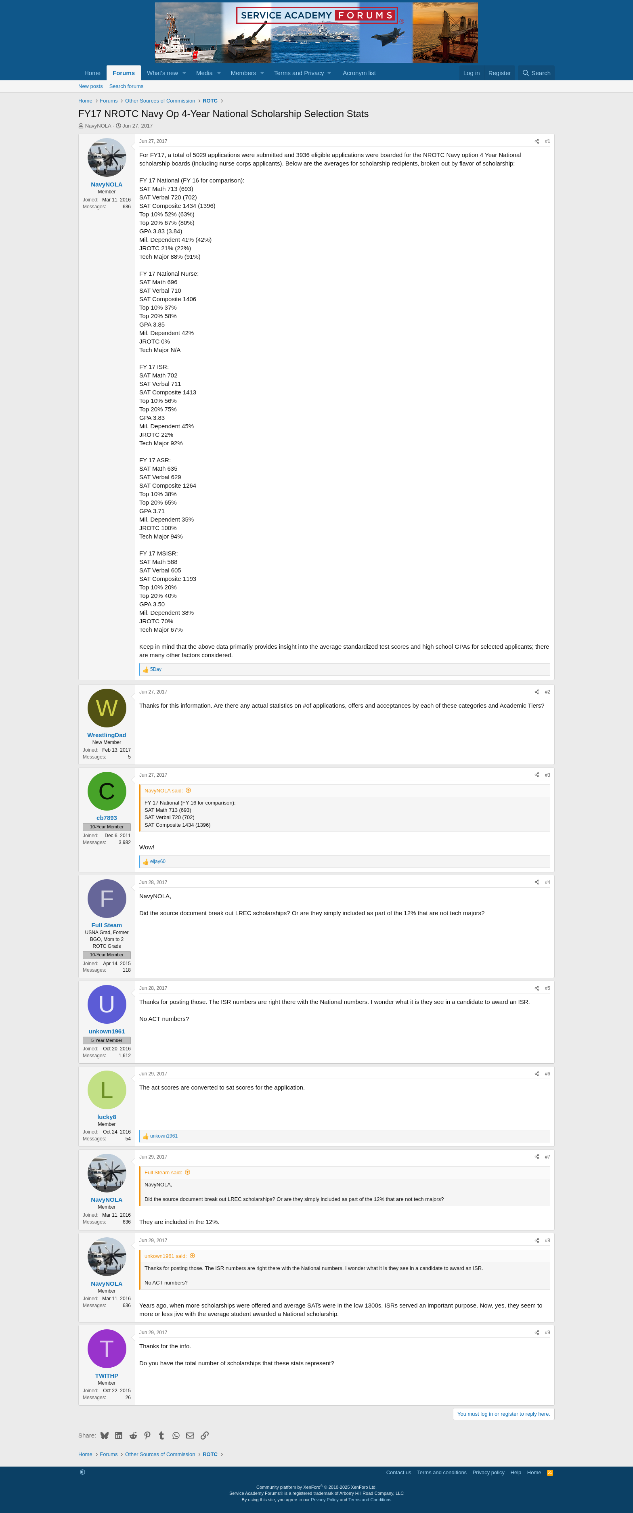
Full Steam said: (163, 1172)
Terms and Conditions (369, 1499)
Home (92, 72)
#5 (547, 988)
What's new (162, 72)
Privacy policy (489, 1472)
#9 (547, 1332)
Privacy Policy (324, 1499)
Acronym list (359, 72)
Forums (124, 72)
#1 (547, 141)
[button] (184, 72)
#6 (547, 1074)
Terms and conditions (442, 1472)
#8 (547, 1240)
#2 (547, 692)
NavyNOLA (98, 126)
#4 (547, 882)
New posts (90, 86)
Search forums (126, 86)
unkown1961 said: (166, 1256)
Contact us (398, 1472)
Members (243, 72)
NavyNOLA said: (164, 791)
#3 (547, 775)
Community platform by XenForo (316, 1487)
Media (204, 72)
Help (516, 1472)
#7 (547, 1157)
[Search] (536, 72)
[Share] (537, 141)
